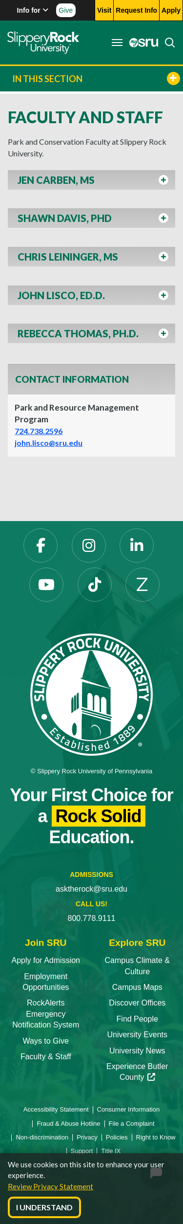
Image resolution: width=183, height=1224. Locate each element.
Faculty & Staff (45, 1056)
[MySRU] (141, 42)
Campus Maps (137, 987)
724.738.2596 (38, 431)
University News (137, 1051)
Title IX (111, 1151)
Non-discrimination (42, 1137)
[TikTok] (95, 585)
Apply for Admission (45, 960)
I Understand (44, 1207)
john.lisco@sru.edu (48, 442)
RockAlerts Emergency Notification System (45, 1014)
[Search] (167, 42)
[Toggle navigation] (117, 42)
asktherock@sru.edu (91, 889)
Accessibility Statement (56, 1109)
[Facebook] (40, 545)
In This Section (96, 78)
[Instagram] (89, 545)
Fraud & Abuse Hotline (68, 1123)
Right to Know (156, 1137)
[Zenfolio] (142, 585)
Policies (117, 1137)
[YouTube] (46, 585)
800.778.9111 (92, 918)
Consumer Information (128, 1109)
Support (82, 1151)
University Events (137, 1034)
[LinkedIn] (137, 545)
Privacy (87, 1137)
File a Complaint (132, 1123)
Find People (137, 1019)
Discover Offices (137, 1003)
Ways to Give (45, 1041)
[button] (91, 182)
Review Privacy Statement (50, 1186)
